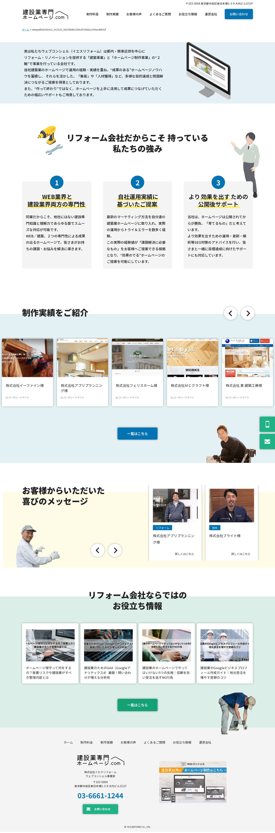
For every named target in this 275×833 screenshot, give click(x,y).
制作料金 (87, 743)
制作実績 (107, 743)
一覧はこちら (137, 433)
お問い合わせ (239, 14)
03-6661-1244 (100, 796)
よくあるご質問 (154, 743)
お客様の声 (128, 743)
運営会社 (205, 743)
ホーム (25, 29)
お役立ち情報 (182, 743)
